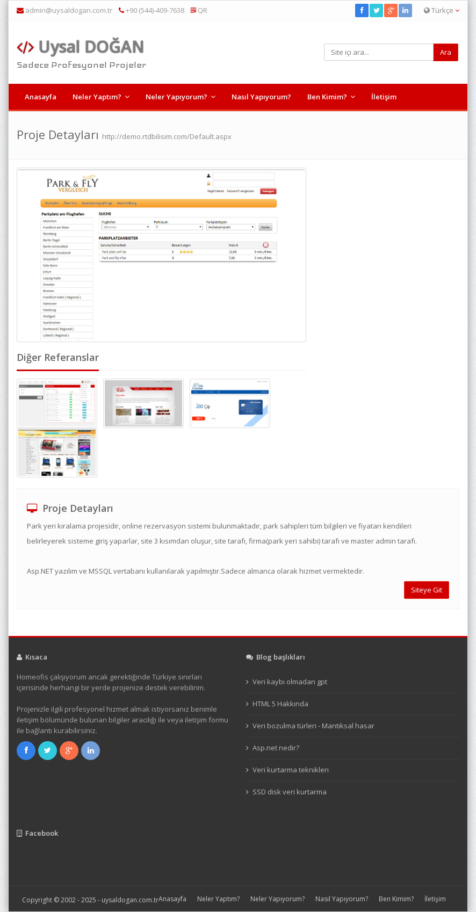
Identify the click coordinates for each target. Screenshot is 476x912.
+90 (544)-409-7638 (151, 10)
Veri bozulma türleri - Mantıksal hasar (313, 725)
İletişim (383, 97)
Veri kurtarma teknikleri (291, 770)
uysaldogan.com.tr (130, 899)
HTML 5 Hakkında (280, 703)
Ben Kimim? (327, 97)
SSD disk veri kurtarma (290, 792)
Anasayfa (40, 97)
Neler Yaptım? (97, 97)
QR (199, 10)
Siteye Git (426, 590)
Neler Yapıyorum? (176, 97)
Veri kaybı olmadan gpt (290, 681)
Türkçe (441, 10)
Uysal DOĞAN (81, 46)
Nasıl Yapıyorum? (261, 97)
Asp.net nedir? (276, 747)
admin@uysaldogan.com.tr (68, 10)
